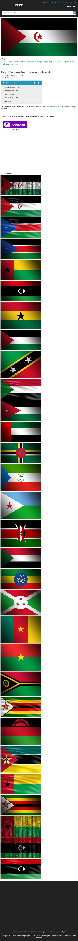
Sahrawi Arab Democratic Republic (24, 62)
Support (53, 2)
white (16, 64)
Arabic (10, 62)
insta (69, 6)
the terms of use (52, 107)
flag (50, 62)
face (74, 6)
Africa (4, 62)
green (67, 62)
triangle (39, 62)
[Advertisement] (18, 154)
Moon (72, 62)
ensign (46, 62)
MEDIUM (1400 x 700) (12, 94)
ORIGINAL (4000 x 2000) (13, 87)
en (71, 2)
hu (67, 2)
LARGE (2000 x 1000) (12, 91)
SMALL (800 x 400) (11, 98)
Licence (45, 2)
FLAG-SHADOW (58, 62)
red (4, 64)
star (12, 64)
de (75, 2)
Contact (60, 2)
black (7, 64)
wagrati (19, 4)
